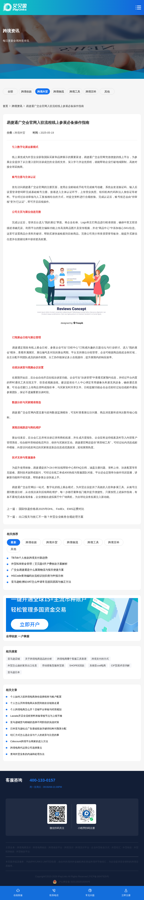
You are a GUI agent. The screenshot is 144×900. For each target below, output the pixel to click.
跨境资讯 (17, 106)
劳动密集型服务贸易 (53, 665)
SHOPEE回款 (76, 665)
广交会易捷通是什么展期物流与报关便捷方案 (37, 569)
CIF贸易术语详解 (120, 665)
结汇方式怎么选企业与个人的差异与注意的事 (34, 735)
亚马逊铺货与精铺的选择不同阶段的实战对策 (34, 722)
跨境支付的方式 (100, 658)
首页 (5, 106)
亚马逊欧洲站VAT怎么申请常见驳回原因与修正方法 (41, 581)
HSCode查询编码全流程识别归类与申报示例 (37, 575)
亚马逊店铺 (14, 658)
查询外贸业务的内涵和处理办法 (27, 754)
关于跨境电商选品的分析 (38, 658)
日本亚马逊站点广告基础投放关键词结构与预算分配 (38, 728)
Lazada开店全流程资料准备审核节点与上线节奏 (36, 715)
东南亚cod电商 (98, 665)
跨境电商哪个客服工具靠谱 (71, 658)
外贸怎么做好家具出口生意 (22, 665)
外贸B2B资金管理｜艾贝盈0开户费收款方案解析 (39, 563)
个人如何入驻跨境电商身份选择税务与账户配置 (36, 696)
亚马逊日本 (14, 672)
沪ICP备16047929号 (98, 876)
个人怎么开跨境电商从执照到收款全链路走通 (34, 703)
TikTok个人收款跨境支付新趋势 (29, 557)
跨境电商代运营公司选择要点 (26, 747)
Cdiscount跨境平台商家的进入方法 (29, 741)
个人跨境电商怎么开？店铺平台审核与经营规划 (36, 709)
